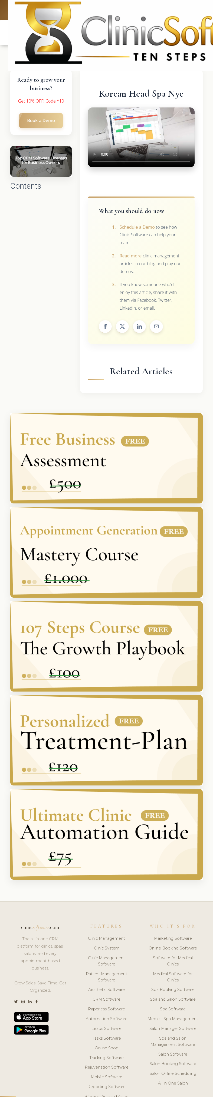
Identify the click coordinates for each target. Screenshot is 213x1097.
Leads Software (106, 1029)
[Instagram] (23, 1003)
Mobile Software (106, 1078)
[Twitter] (16, 1003)
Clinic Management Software (106, 961)
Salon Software (172, 1055)
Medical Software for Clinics (173, 977)
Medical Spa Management (173, 1019)
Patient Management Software (106, 977)
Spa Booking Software (173, 990)
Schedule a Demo (137, 228)
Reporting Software (106, 1087)
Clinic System (106, 949)
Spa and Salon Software (173, 1000)
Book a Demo (41, 121)
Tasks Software (106, 1039)
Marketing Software (173, 939)
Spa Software (173, 1010)
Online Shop (107, 1048)
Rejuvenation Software (107, 1068)
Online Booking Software (173, 949)
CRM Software (106, 1000)
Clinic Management (106, 939)
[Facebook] (36, 1003)
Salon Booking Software (173, 1064)
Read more (131, 257)
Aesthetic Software (106, 990)
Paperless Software (106, 1010)
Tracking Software (106, 1058)
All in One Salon (173, 1084)
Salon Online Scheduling (173, 1074)
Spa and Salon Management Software (172, 1042)
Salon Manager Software (172, 1029)
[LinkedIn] (30, 1003)
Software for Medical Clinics (173, 961)
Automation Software (106, 1019)
